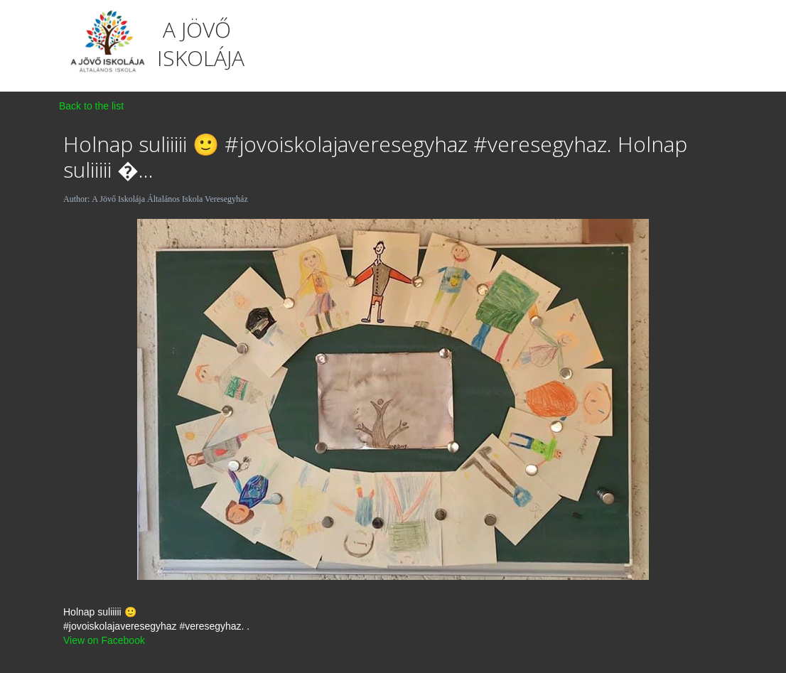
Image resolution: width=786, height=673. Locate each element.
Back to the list (91, 106)
